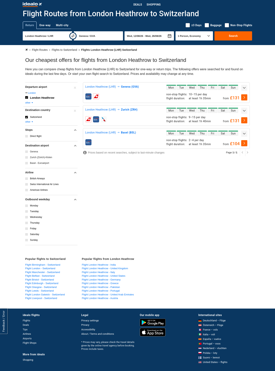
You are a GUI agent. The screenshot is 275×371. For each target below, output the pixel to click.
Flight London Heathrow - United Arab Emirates (108, 294)
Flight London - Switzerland (40, 268)
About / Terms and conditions (97, 333)
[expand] (244, 88)
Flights (26, 320)
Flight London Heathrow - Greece (100, 283)
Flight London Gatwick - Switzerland (45, 294)
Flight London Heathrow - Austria (100, 298)
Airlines (27, 333)
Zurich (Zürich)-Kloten (41, 157)
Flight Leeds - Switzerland (39, 290)
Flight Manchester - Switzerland (42, 272)
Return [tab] (29, 25)
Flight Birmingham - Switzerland (42, 264)
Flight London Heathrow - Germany (101, 279)
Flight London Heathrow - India (99, 264)
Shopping (154, 4)
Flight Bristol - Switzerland (39, 279)
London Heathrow (42, 97)
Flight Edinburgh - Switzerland (41, 283)
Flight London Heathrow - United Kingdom (105, 268)
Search (233, 35)
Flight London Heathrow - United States (103, 275)
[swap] (73, 36)
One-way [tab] (45, 25)
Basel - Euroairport (39, 163)
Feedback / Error (3, 321)
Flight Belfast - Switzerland (40, 275)
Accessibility (88, 329)
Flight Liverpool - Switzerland (41, 298)
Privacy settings (90, 320)
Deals (137, 4)
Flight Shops (29, 342)
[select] (244, 97)
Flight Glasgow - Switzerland (41, 287)
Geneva (34, 151)
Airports (27, 338)
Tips (25, 329)
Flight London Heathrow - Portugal (101, 290)
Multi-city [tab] (62, 25)
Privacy (85, 324)
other (29, 102)
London (32, 93)
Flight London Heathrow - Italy (98, 272)
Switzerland (36, 117)
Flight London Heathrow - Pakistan (101, 287)
